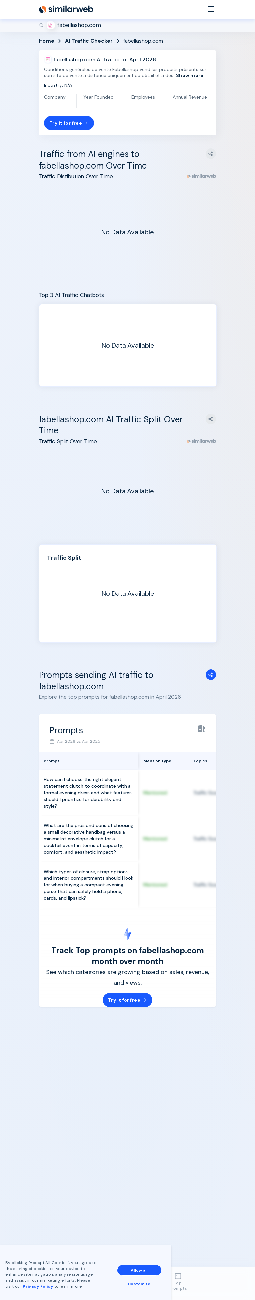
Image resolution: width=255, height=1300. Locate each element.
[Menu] (211, 9)
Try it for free (69, 123)
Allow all (139, 1270)
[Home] (66, 9)
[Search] (127, 25)
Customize (139, 1284)
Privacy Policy (38, 1286)
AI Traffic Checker (89, 40)
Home (46, 40)
